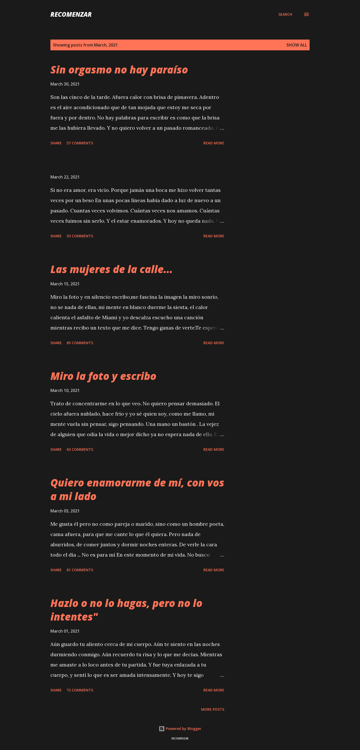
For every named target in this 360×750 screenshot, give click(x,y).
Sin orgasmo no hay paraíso (119, 69)
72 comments (80, 690)
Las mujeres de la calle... (111, 269)
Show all (296, 45)
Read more (213, 142)
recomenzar (71, 14)
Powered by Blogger (180, 728)
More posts (212, 709)
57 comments (80, 142)
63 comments (80, 449)
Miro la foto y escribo (103, 376)
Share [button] (56, 142)
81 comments (80, 569)
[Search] (285, 14)
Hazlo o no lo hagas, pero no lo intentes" (126, 610)
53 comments (80, 235)
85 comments (80, 342)
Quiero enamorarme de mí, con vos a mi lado (137, 489)
